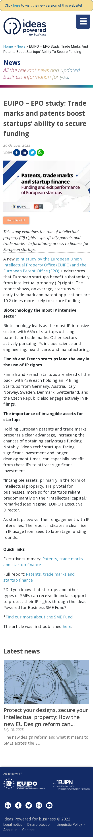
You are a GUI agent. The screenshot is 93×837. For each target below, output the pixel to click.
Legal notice (13, 824)
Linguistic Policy (69, 824)
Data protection (39, 824)
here (67, 626)
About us (10, 830)
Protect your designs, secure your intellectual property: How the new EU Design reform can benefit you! (46, 720)
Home (8, 46)
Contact (28, 830)
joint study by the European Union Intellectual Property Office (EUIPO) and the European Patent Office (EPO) (44, 264)
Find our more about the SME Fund (39, 617)
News (20, 46)
